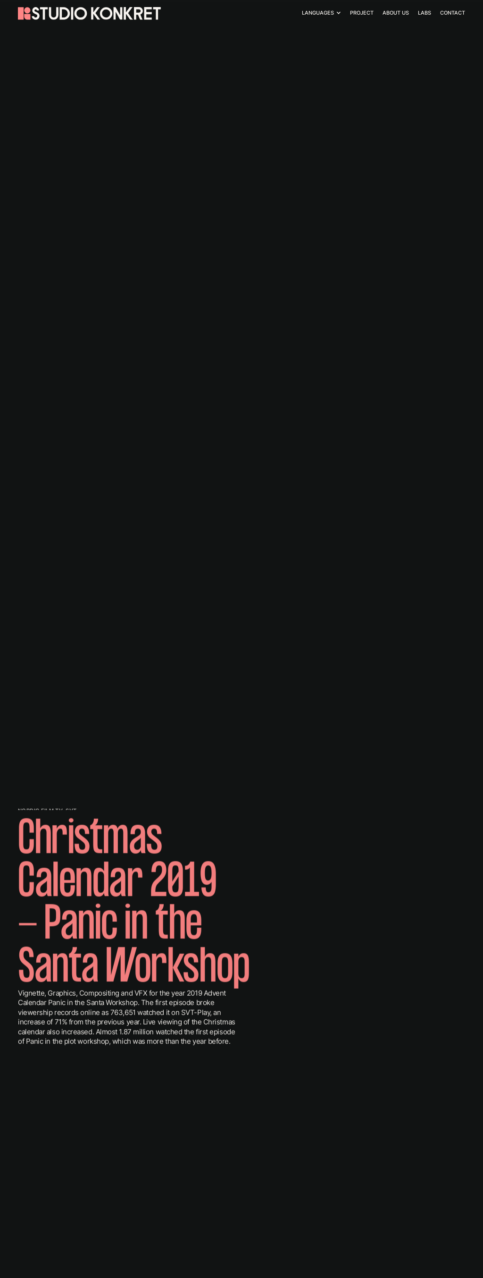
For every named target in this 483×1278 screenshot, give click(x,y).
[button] (321, 13)
